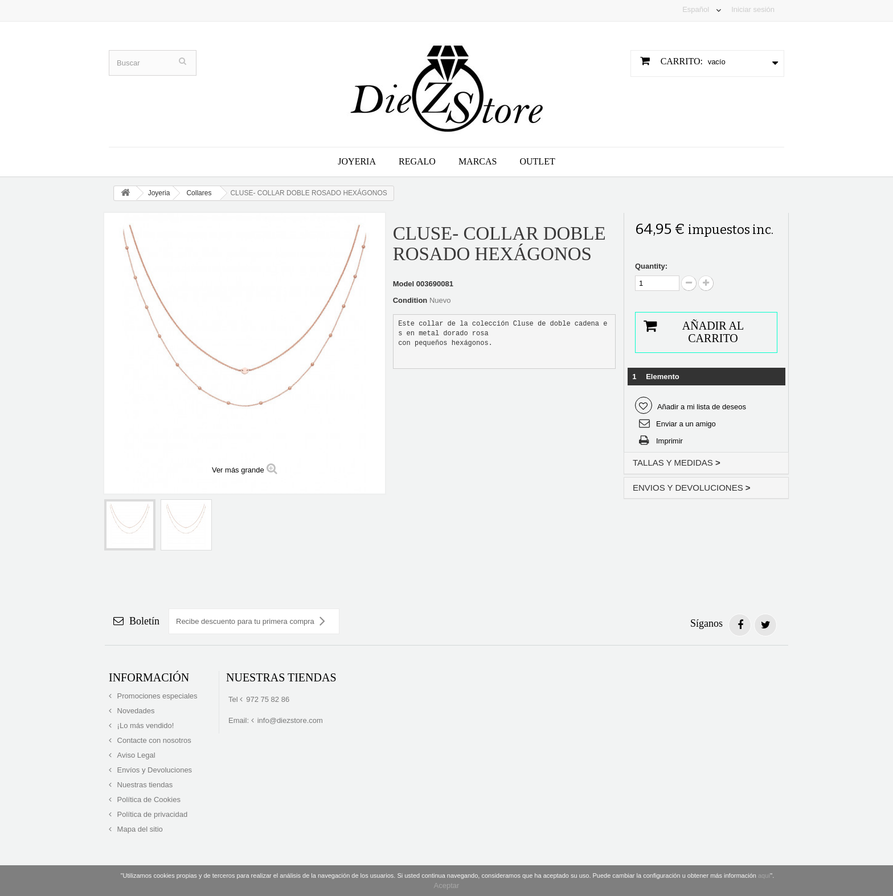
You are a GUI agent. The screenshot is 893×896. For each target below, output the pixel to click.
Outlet (537, 161)
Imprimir (669, 441)
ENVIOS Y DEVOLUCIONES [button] (692, 487)
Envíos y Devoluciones (153, 770)
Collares (198, 193)
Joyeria (357, 161)
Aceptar (447, 885)
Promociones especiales (156, 696)
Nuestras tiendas (144, 784)
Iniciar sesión (753, 9)
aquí (764, 875)
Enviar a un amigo (686, 424)
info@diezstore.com (290, 720)
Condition (410, 300)
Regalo (417, 161)
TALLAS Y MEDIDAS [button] (676, 462)
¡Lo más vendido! (144, 725)
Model (404, 284)
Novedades (134, 710)
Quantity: (651, 266)
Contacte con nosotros (153, 740)
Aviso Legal (135, 755)
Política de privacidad (151, 814)
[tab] (706, 463)
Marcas (477, 161)
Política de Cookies (148, 799)
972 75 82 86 (267, 699)
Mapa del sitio (139, 829)
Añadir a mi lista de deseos (701, 406)
